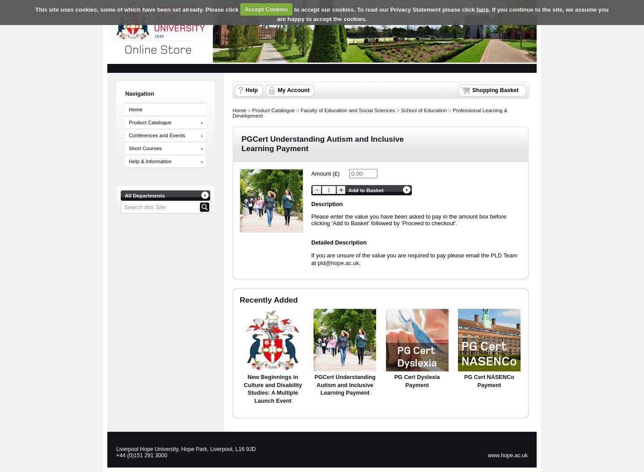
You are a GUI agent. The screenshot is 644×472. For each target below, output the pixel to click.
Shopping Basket (495, 90)
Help (252, 90)
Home (136, 109)
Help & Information (150, 161)
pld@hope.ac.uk (338, 263)
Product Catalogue (150, 122)
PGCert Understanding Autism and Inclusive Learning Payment (344, 385)
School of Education (424, 110)
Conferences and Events (157, 135)
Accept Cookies (266, 9)
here (483, 9)
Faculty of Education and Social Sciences (348, 110)
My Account (293, 90)
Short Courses (145, 148)
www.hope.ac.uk (508, 455)
